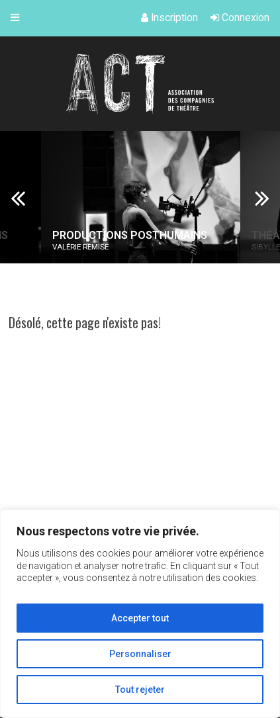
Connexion (239, 18)
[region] (140, 614)
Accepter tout (140, 618)
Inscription (169, 18)
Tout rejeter (140, 689)
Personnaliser (140, 654)
